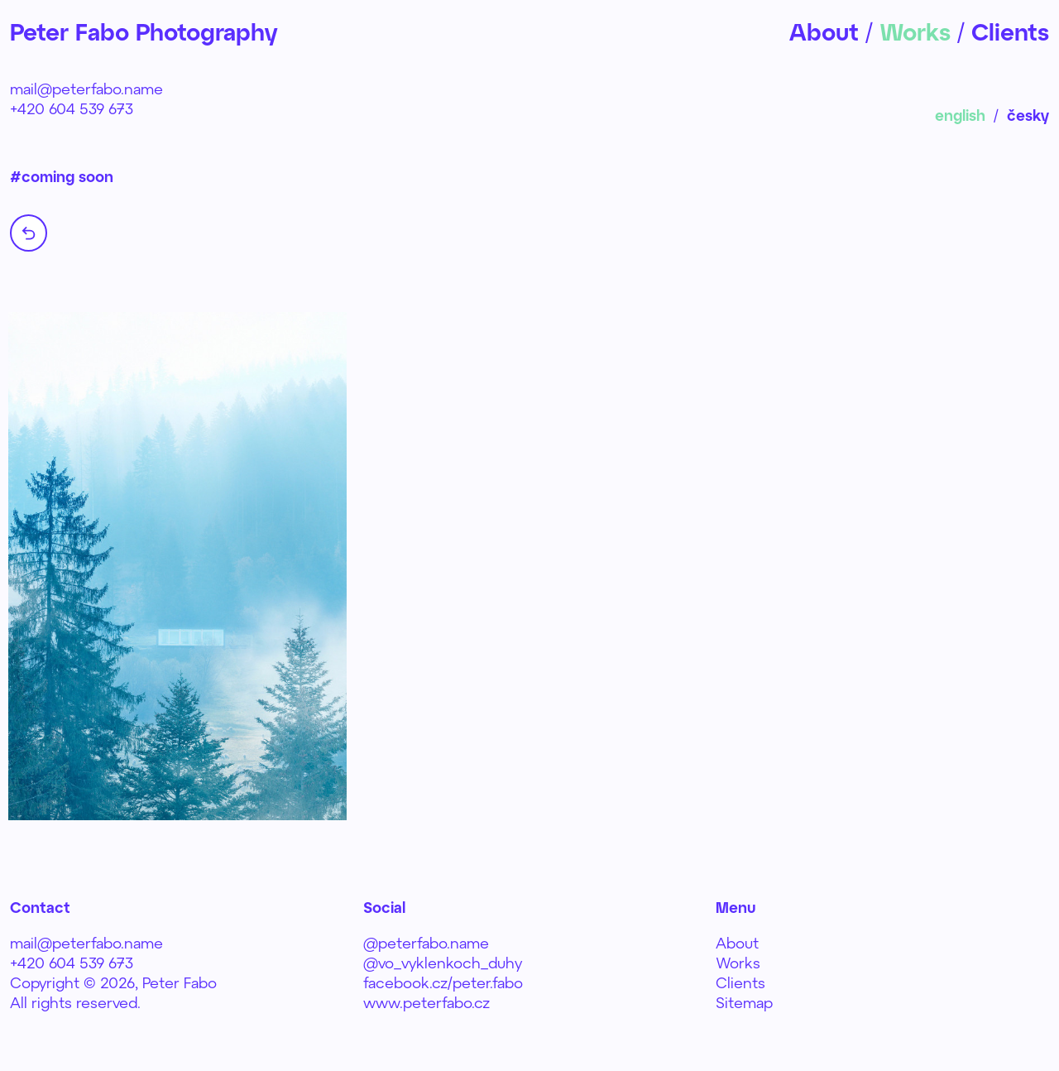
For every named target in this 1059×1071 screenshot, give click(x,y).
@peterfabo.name (426, 943)
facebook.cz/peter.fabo (443, 982)
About (737, 943)
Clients (740, 982)
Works (738, 962)
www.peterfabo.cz (426, 1002)
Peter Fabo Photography (143, 31)
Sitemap (744, 1002)
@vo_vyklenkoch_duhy (442, 962)
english (960, 115)
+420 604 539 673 (71, 108)
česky (1028, 115)
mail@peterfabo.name (86, 88)
